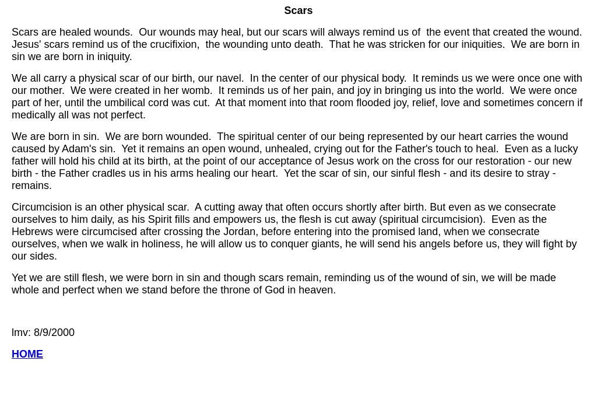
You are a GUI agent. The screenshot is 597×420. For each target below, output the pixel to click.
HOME (27, 354)
